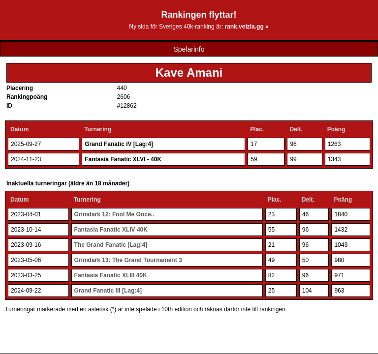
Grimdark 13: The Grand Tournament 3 (128, 260)
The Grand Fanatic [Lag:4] (111, 244)
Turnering (97, 129)
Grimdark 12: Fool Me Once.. (114, 214)
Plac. (257, 129)
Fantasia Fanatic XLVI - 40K (123, 159)
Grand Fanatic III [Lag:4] (108, 290)
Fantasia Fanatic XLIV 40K (111, 229)
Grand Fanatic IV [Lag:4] (119, 144)
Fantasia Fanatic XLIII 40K (110, 275)
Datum (19, 129)
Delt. (295, 129)
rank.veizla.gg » (246, 26)
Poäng (336, 129)
